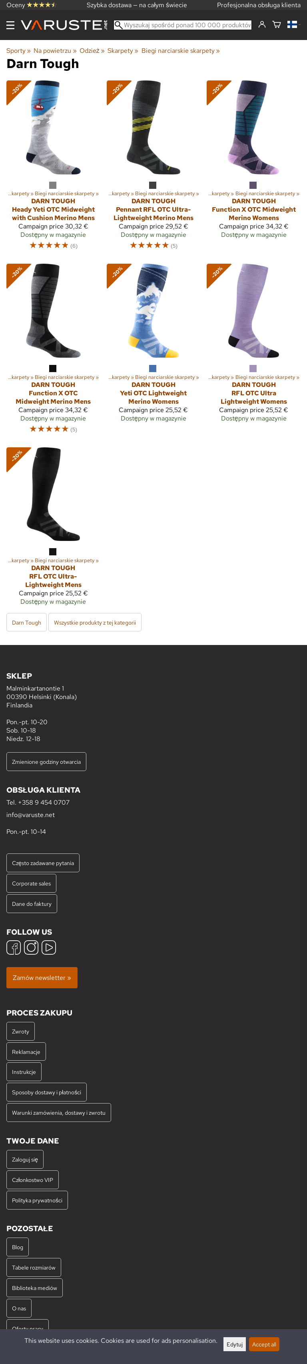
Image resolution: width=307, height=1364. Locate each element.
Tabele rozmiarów (34, 1267)
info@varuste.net (30, 815)
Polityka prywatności (37, 1200)
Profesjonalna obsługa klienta (259, 5)
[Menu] (10, 25)
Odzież (92, 50)
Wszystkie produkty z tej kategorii (95, 622)
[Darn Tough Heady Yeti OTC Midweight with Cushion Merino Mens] (53, 168)
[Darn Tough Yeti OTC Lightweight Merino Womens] (154, 352)
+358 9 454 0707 (44, 802)
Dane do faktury (32, 903)
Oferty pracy (27, 1328)
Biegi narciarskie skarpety (181, 50)
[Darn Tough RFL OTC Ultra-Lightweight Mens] (53, 529)
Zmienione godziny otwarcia (46, 761)
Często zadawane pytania (43, 863)
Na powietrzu (55, 50)
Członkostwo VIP (32, 1180)
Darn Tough (26, 622)
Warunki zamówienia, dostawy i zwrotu (59, 1112)
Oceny (31, 5)
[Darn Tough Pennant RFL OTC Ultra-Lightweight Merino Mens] (154, 168)
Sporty (18, 50)
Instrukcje (24, 1072)
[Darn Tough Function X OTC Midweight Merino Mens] (53, 352)
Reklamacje (26, 1052)
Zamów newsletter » (42, 977)
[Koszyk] (276, 25)
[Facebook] (13, 948)
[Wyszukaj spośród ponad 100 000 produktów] (183, 25)
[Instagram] (31, 948)
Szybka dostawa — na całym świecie (137, 5)
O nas (19, 1308)
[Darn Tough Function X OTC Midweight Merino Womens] (254, 168)
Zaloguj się (25, 1159)
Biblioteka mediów (34, 1288)
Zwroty (20, 1031)
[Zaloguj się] (262, 25)
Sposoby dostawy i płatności (46, 1092)
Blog (17, 1247)
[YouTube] (49, 948)
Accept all (264, 1344)
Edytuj (235, 1344)
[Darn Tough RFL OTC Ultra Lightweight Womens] (254, 352)
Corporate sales (31, 883)
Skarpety (123, 50)
